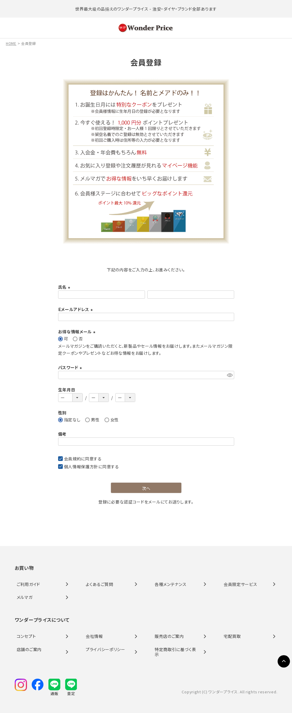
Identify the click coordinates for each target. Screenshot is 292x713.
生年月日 (66, 390)
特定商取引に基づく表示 (175, 651)
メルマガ (25, 597)
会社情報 (94, 636)
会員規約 (72, 459)
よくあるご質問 (99, 584)
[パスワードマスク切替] (229, 375)
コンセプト (26, 636)
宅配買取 (232, 636)
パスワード (71, 367)
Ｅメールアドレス (76, 309)
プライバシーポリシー (105, 649)
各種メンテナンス (171, 584)
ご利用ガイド (28, 584)
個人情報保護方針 (81, 466)
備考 (62, 434)
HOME (11, 43)
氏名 (65, 287)
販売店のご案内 (169, 636)
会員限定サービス (240, 584)
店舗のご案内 (29, 649)
